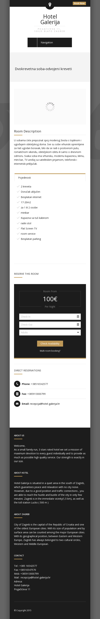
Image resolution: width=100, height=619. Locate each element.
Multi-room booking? (50, 350)
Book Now (79, 3)
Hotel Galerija (49, 22)
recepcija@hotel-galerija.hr (45, 403)
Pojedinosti (24, 177)
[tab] (50, 177)
